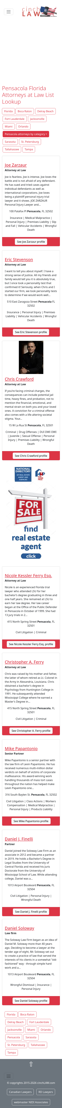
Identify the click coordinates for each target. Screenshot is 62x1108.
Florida (8, 111)
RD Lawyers (46, 1092)
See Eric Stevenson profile (31, 332)
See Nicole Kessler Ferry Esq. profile (31, 644)
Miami (9, 126)
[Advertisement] (31, 52)
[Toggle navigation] (8, 11)
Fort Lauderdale (14, 119)
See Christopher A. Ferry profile (31, 731)
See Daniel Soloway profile (31, 1001)
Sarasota (10, 142)
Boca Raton (25, 111)
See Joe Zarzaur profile (31, 242)
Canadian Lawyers (20, 1092)
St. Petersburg (30, 142)
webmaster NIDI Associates (31, 1102)
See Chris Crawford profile (31, 456)
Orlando (23, 126)
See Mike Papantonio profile (31, 821)
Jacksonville (37, 119)
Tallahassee (12, 149)
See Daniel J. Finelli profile (31, 911)
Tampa (29, 149)
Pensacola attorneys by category (25, 134)
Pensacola (13, 1037)
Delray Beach (45, 111)
